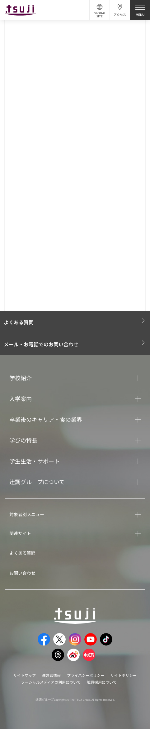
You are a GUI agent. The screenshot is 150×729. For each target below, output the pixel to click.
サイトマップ (24, 675)
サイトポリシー (123, 675)
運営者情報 (51, 675)
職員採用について (102, 682)
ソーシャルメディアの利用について (51, 682)
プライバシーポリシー (85, 675)
